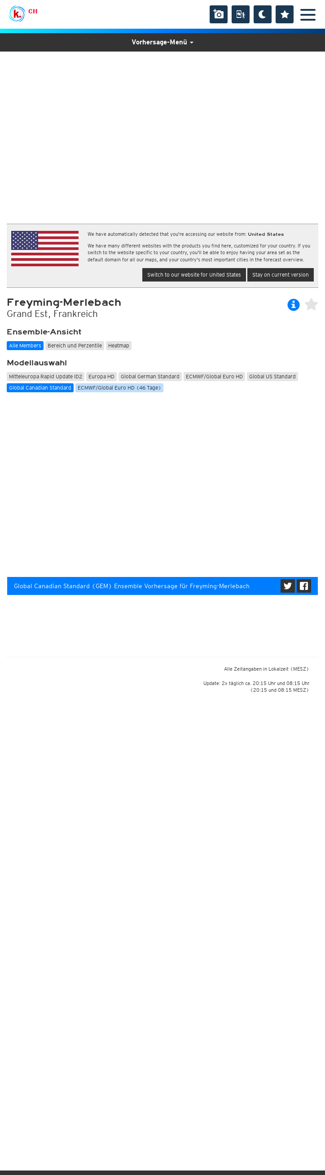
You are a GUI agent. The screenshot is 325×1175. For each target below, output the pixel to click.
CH (33, 11)
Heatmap (118, 345)
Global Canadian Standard (40, 387)
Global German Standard (150, 376)
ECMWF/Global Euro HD (214, 376)
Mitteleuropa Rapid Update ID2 (45, 376)
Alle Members (25, 345)
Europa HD (101, 376)
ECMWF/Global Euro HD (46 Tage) (119, 387)
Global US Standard (272, 376)
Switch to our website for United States (194, 274)
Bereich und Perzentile (75, 345)
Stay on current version (280, 274)
